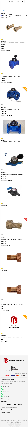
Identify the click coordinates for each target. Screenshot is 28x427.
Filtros (3, 10)
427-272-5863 (6, 396)
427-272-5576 (6, 389)
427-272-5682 (6, 394)
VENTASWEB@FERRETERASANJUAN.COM (11, 399)
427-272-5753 (6, 391)
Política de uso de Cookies (6, 414)
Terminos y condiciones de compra (8, 409)
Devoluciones (4, 401)
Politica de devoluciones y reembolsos (9, 407)
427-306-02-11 (6, 386)
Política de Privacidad (5, 412)
